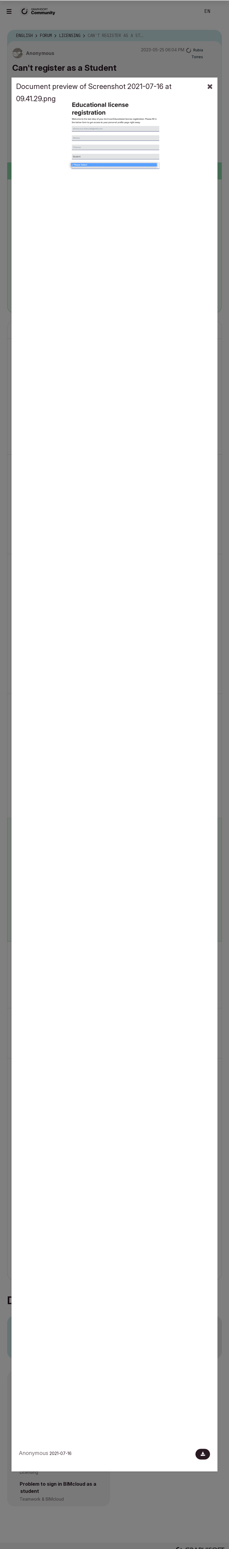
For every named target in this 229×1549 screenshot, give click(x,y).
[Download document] (203, 1454)
